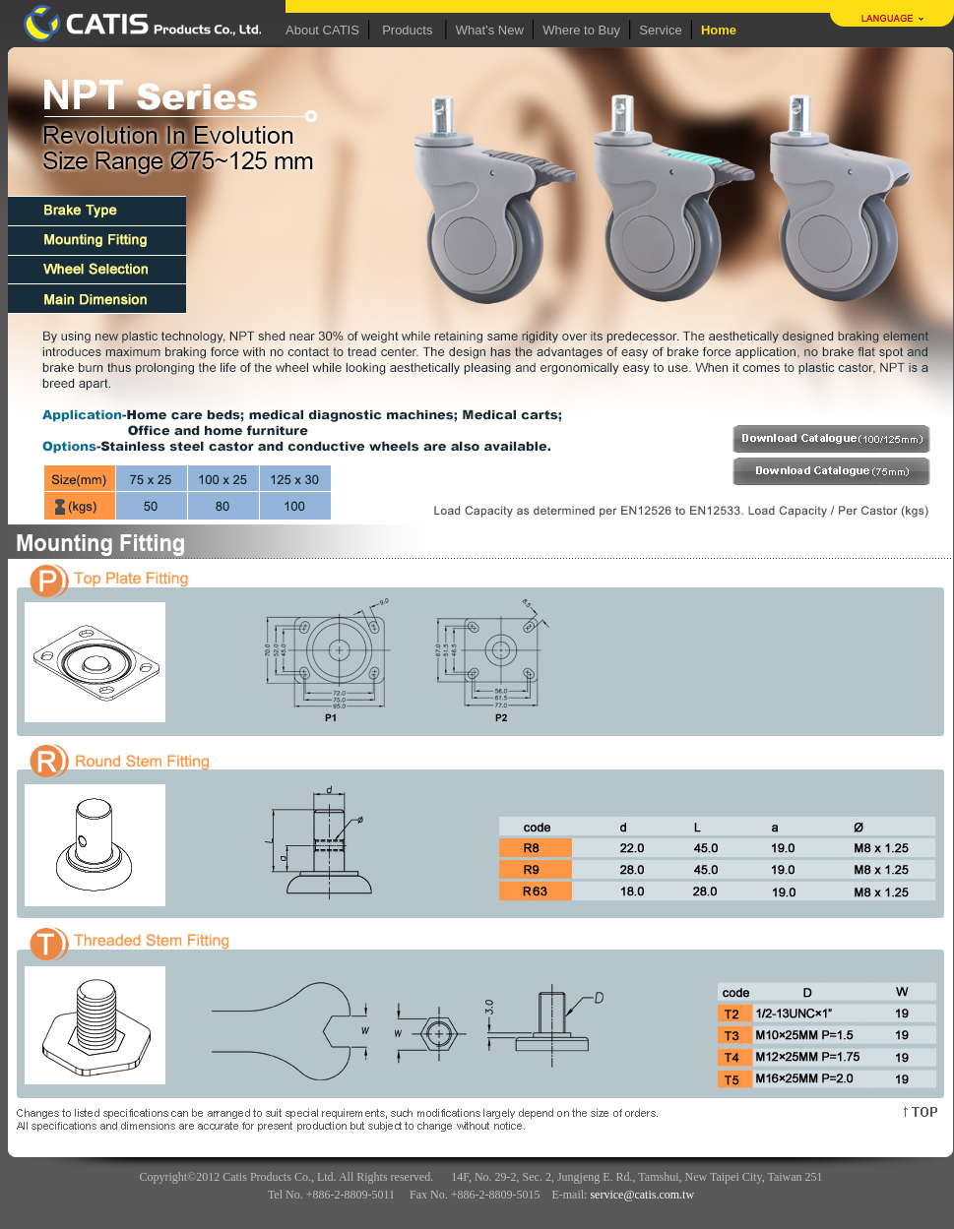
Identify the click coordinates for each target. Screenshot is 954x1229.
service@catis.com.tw (642, 1194)
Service (660, 30)
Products (407, 30)
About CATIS (322, 30)
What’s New (490, 30)
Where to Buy (581, 30)
